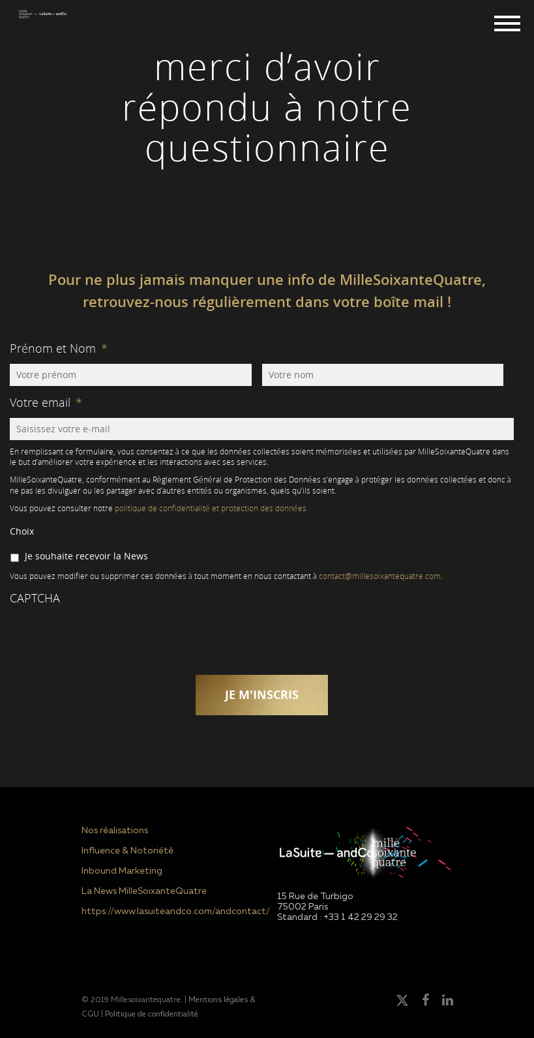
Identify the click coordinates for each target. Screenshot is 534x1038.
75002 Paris (302, 907)
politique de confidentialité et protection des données (210, 508)
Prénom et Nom (59, 348)
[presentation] (109, 639)
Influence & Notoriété (127, 850)
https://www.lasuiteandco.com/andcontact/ (170, 911)
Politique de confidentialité (151, 1014)
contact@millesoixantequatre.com (380, 576)
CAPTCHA (35, 598)
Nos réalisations (115, 830)
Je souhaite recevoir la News (86, 556)
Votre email (46, 402)
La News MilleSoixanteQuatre (144, 891)
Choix (22, 531)
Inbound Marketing (122, 871)
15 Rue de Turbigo (315, 896)
